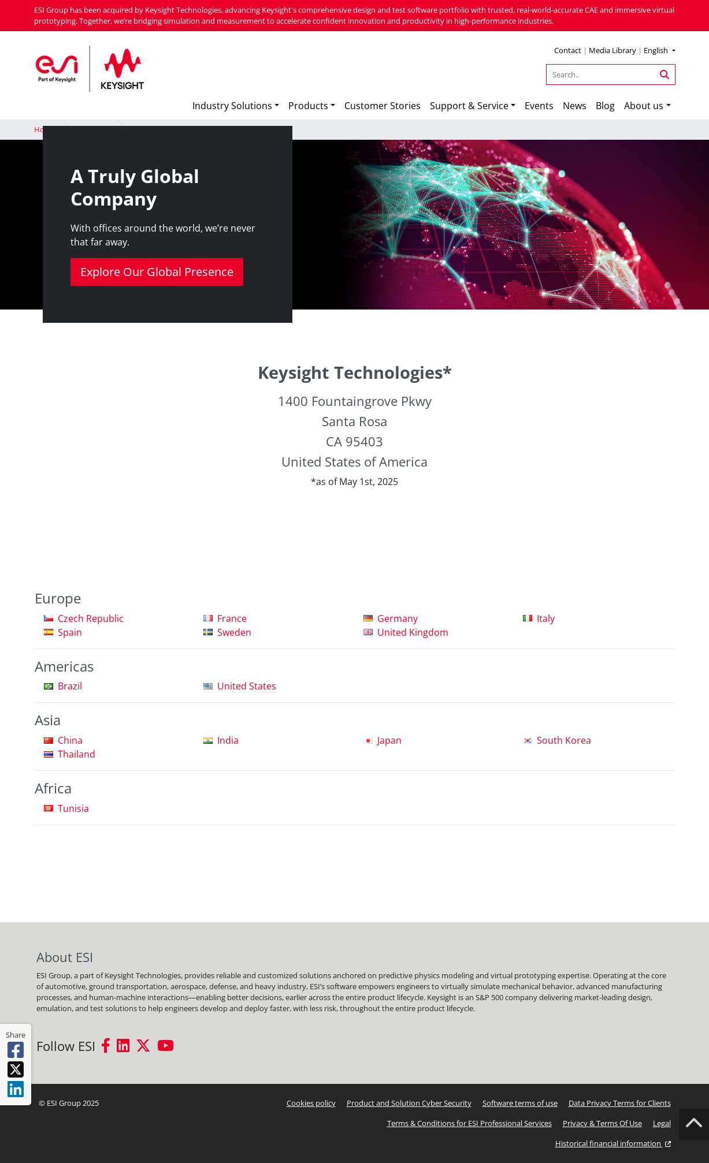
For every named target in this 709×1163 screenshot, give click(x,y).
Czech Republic (91, 618)
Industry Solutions (232, 105)
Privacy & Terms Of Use (602, 1123)
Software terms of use (520, 1103)
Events (539, 105)
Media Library (612, 50)
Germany (397, 618)
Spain (70, 632)
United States (246, 686)
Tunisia (73, 808)
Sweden (234, 632)
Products (308, 105)
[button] (659, 51)
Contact (567, 50)
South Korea (564, 740)
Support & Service (469, 105)
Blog (605, 105)
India (228, 740)
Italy (546, 618)
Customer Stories (382, 105)
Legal (662, 1123)
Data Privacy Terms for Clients (620, 1103)
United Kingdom (412, 632)
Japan (389, 740)
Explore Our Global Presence (156, 271)
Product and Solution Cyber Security (409, 1103)
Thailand (76, 754)
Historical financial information (613, 1143)
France (232, 618)
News (574, 105)
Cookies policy (311, 1103)
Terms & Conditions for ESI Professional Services (469, 1123)
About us (643, 105)
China (70, 740)
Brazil (70, 686)
